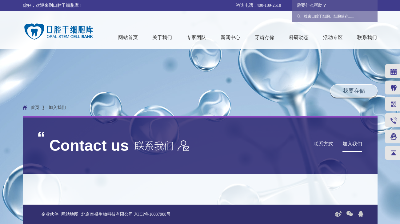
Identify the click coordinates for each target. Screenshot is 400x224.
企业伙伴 (49, 214)
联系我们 (367, 37)
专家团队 (196, 37)
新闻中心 (230, 37)
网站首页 (128, 37)
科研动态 (299, 37)
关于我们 (162, 37)
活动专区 (333, 37)
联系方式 (323, 143)
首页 (35, 108)
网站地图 (69, 214)
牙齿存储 (264, 37)
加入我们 (352, 143)
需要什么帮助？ (312, 5)
